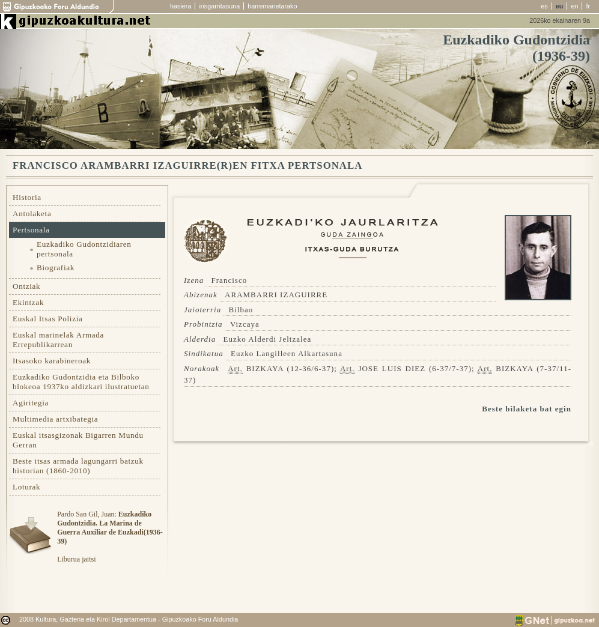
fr (588, 6)
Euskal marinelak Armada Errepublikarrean (58, 339)
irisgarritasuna (219, 6)
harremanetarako (272, 6)
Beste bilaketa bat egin (526, 408)
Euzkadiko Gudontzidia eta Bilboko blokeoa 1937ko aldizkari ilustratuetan (81, 381)
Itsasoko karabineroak (52, 360)
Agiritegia (31, 402)
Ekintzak (28, 302)
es (544, 6)
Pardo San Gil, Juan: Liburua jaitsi (109, 536)
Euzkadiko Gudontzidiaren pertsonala (84, 249)
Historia (27, 197)
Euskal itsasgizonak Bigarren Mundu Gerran (78, 440)
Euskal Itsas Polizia (48, 318)
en (574, 6)
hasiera (180, 6)
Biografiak (55, 267)
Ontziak (26, 286)
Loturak (26, 486)
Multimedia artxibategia (55, 418)
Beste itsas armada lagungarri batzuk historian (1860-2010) (78, 465)
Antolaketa (32, 213)
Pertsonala (31, 229)
